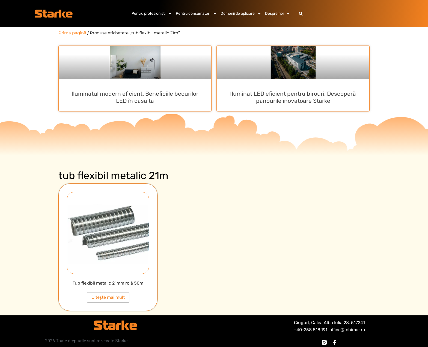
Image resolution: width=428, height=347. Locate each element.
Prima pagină (72, 33)
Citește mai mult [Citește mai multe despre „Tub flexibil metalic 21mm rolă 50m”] (108, 297)
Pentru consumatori (196, 13)
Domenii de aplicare (241, 13)
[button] (301, 13)
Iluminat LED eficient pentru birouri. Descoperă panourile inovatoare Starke (293, 97)
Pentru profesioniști (152, 13)
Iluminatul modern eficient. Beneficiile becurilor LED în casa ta (135, 97)
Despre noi (277, 13)
